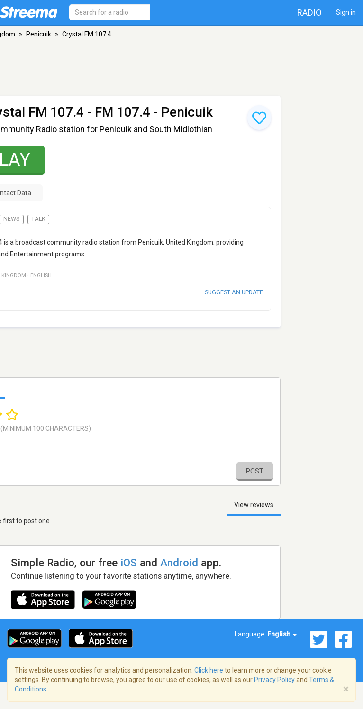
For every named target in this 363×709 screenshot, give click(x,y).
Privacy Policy (274, 679)
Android (179, 562)
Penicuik (38, 34)
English (282, 634)
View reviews (253, 505)
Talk (38, 219)
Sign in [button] (346, 12)
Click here (208, 670)
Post (254, 471)
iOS (128, 562)
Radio (309, 13)
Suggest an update (234, 292)
